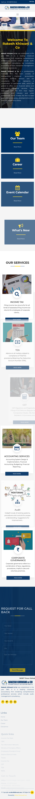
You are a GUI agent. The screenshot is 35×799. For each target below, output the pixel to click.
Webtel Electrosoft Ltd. (21, 795)
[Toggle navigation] (17, 14)
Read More (17, 166)
